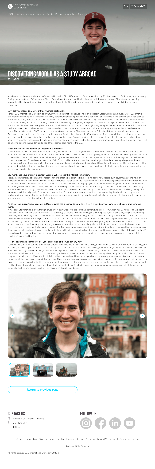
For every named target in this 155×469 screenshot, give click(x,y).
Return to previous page (42, 389)
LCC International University (21, 14)
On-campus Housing (129, 439)
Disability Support (47, 439)
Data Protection (82, 446)
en (126, 6)
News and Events (45, 14)
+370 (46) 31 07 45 (21, 423)
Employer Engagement (67, 439)
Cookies (70, 446)
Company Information (26, 439)
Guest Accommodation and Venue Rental (99, 439)
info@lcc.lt (16, 427)
